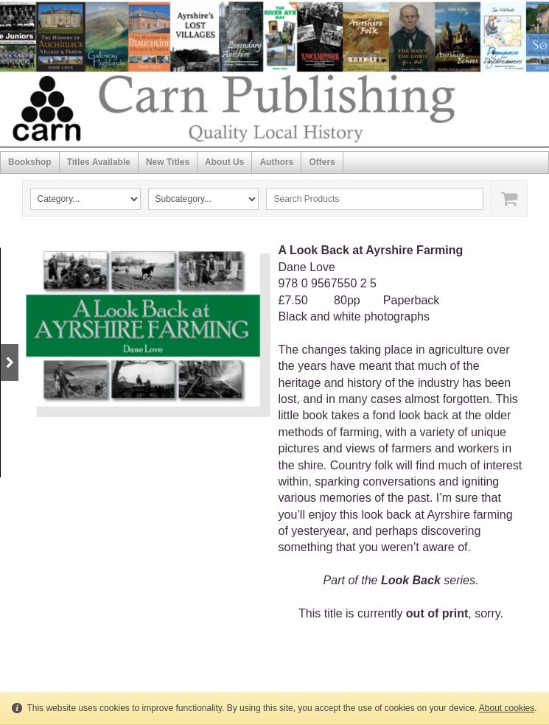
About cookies (506, 708)
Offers (322, 162)
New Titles (167, 162)
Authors (276, 162)
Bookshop (30, 162)
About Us (224, 162)
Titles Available (98, 162)
